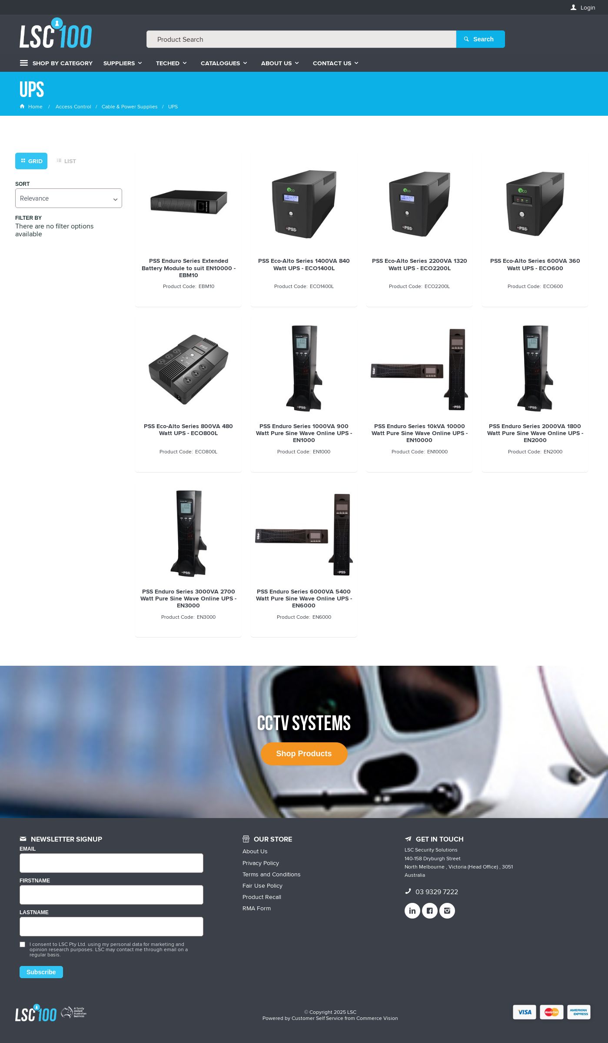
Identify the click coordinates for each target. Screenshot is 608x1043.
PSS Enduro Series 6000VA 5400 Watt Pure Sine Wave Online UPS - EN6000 (304, 598)
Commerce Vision (377, 1018)
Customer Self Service (317, 1018)
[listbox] (68, 198)
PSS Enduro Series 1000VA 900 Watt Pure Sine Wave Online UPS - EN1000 (304, 433)
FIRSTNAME (35, 881)
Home (32, 106)
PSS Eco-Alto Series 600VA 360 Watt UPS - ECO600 (535, 264)
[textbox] (301, 39)
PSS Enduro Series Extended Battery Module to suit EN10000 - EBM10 (189, 267)
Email (28, 849)
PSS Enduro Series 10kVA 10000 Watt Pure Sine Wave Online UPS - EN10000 (420, 433)
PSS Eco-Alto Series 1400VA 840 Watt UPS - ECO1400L (304, 264)
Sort (22, 184)
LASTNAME (34, 913)
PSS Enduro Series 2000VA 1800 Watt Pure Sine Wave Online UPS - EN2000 (535, 433)
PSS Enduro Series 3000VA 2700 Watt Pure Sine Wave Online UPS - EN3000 (188, 598)
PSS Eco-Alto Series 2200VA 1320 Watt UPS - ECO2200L (419, 264)
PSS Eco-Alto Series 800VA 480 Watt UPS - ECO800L (188, 429)
